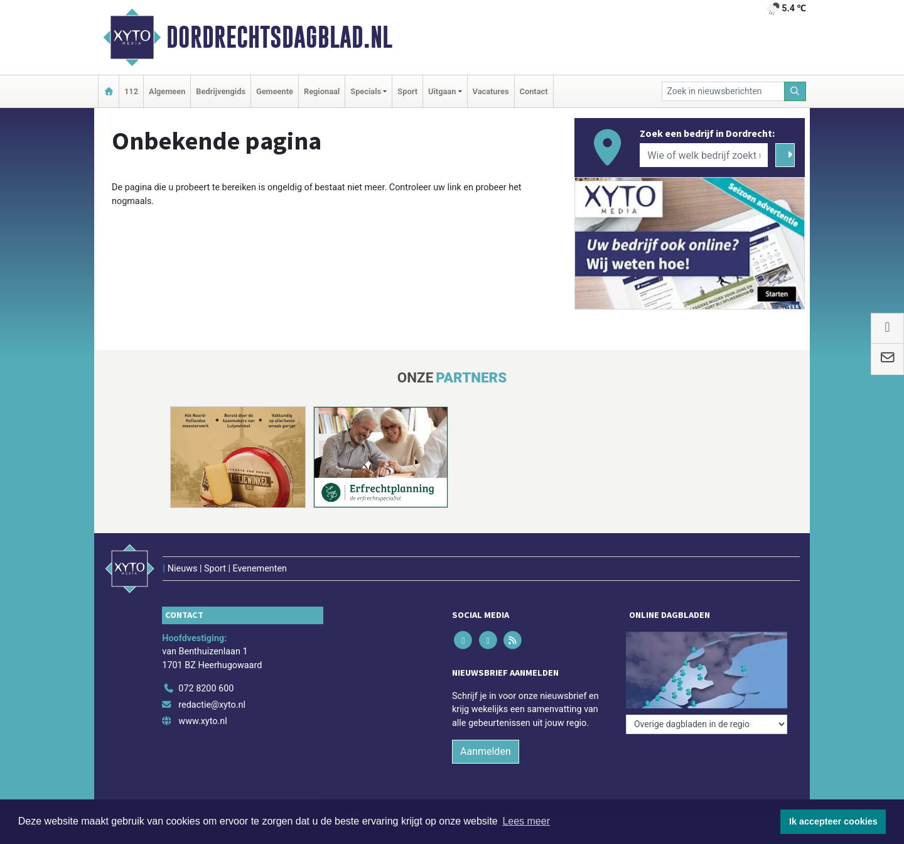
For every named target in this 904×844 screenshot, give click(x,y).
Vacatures (491, 91)
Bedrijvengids (220, 91)
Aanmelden (485, 751)
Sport (407, 91)
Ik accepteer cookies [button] (833, 821)
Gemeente (274, 91)
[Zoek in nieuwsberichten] (723, 91)
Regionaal (322, 91)
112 (131, 91)
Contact (534, 91)
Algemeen (167, 91)
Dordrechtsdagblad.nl (279, 37)
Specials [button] (365, 91)
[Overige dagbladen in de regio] (706, 724)
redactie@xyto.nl (211, 705)
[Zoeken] (795, 91)
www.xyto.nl (202, 721)
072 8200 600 (206, 688)
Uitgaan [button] (442, 91)
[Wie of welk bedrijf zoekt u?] (704, 155)
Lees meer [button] (526, 821)
